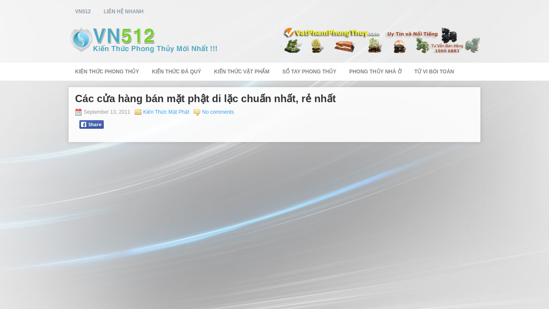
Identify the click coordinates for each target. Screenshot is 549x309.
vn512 (83, 12)
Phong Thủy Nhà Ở (375, 72)
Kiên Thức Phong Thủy (107, 72)
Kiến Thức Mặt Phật (166, 112)
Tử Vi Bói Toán (434, 72)
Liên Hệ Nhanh (124, 12)
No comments (218, 112)
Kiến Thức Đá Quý (176, 72)
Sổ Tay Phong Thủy (309, 72)
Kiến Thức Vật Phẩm (241, 72)
